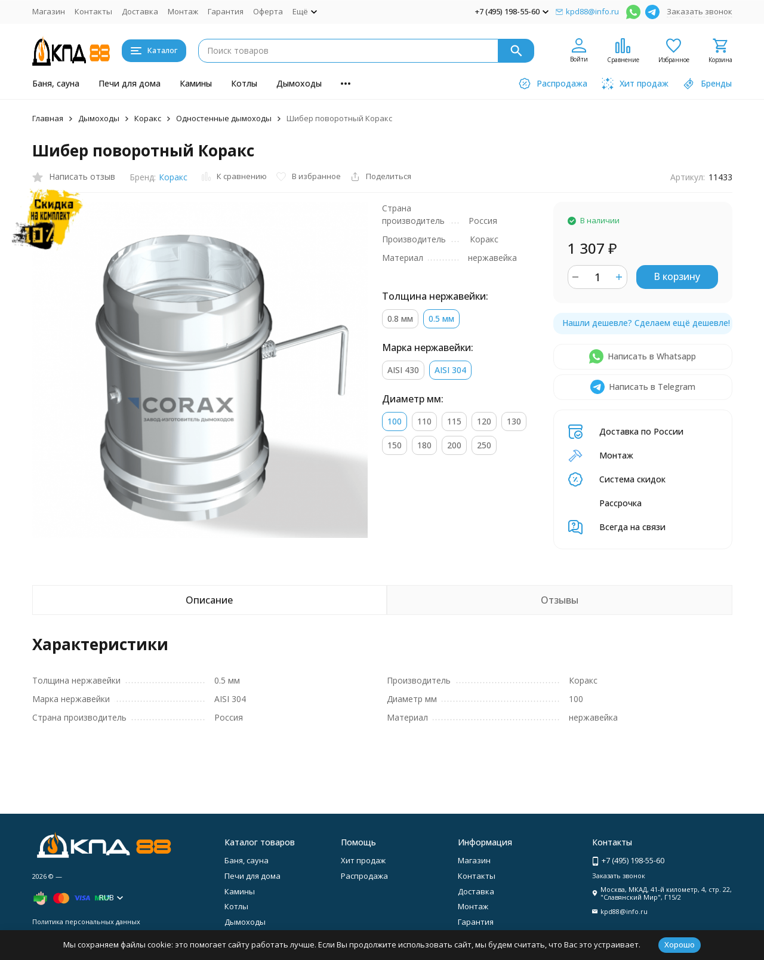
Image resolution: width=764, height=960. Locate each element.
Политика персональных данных (86, 921)
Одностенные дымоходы (224, 118)
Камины (196, 83)
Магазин (48, 11)
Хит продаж (363, 860)
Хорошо (679, 944)
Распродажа (364, 875)
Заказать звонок (699, 11)
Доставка (140, 11)
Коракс (147, 118)
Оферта (268, 11)
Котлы (244, 83)
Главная (47, 118)
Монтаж (183, 11)
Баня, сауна (55, 83)
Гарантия (226, 11)
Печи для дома (129, 83)
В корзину (677, 276)
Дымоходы (299, 83)
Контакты (93, 11)
